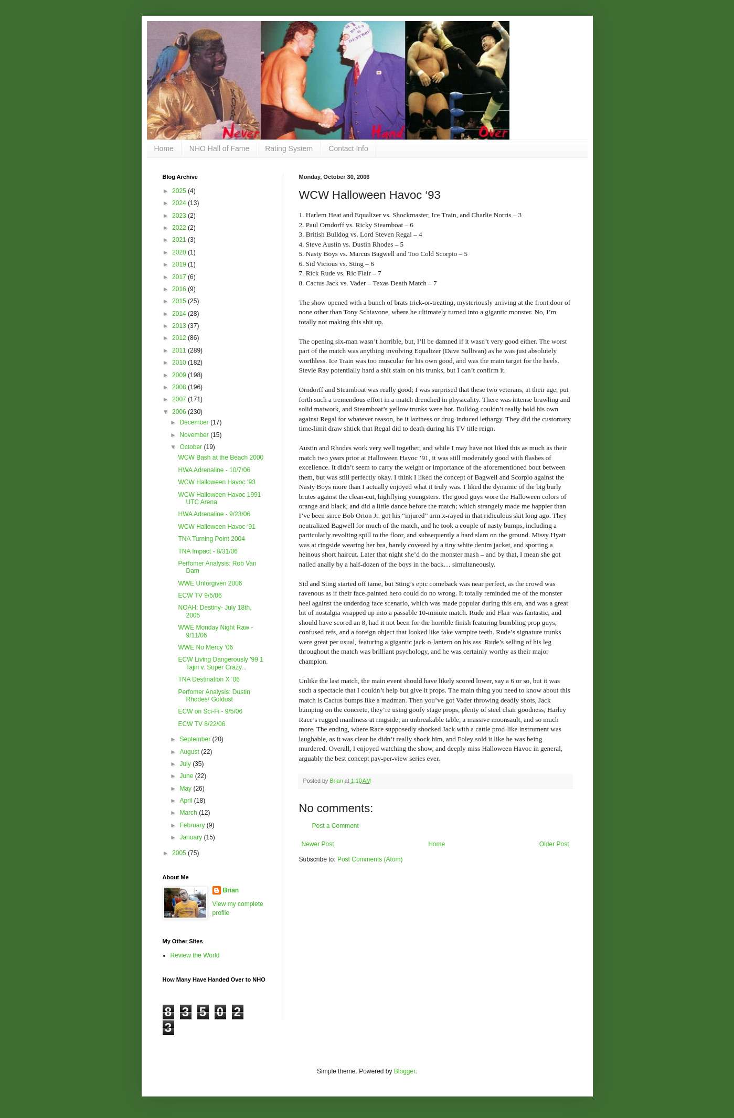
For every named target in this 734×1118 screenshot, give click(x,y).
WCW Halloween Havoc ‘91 (216, 526)
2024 (180, 203)
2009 (180, 375)
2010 (180, 362)
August (190, 751)
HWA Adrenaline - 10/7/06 (214, 470)
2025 (180, 191)
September (195, 739)
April (186, 800)
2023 (180, 215)
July (186, 764)
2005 (180, 853)
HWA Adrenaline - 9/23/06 (214, 514)
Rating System (289, 148)
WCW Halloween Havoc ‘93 (216, 482)
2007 (180, 399)
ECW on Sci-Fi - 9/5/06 (210, 711)
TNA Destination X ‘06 (208, 679)
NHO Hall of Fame (219, 148)
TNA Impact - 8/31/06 (207, 551)
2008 (180, 387)
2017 (180, 277)
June (187, 776)
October (191, 447)
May (186, 788)
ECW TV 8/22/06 (201, 724)
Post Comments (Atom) (370, 859)
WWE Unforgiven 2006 (210, 583)
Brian (231, 890)
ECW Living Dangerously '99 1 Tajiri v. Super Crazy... (220, 663)
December (194, 422)
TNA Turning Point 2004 (211, 538)
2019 (180, 264)
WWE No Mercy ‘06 (205, 647)
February (192, 825)
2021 (180, 239)
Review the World (195, 955)
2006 (180, 412)
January (191, 837)
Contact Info (348, 148)
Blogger (405, 1071)
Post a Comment (335, 825)
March (189, 812)
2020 (180, 252)
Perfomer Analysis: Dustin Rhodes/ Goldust (214, 695)
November (194, 435)
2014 (180, 313)
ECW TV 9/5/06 (199, 595)
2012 (180, 338)
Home (164, 148)
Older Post (554, 844)
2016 (180, 289)
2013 (180, 325)
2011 (180, 350)
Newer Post (318, 844)
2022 (180, 227)
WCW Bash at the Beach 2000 (220, 457)
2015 (180, 301)
